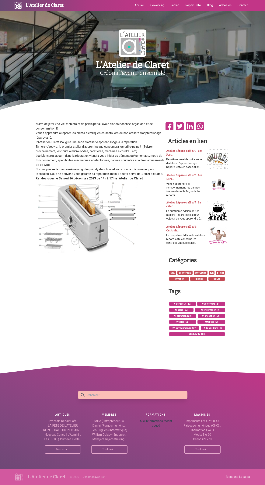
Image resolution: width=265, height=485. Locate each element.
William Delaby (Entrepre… (109, 434)
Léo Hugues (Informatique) (109, 430)
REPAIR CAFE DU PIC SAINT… (62, 430)
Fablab (174, 5)
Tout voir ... (63, 449)
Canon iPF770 (202, 439)
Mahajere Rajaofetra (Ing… (109, 439)
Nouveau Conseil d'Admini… (63, 434)
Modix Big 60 (202, 434)
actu (172, 273)
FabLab (216, 279)
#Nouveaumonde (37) (184, 328)
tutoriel (199, 279)
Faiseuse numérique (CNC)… (202, 425)
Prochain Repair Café (63, 421)
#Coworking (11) (211, 304)
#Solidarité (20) (197, 334)
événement (185, 273)
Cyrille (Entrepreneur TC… (109, 421)
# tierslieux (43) (182, 304)
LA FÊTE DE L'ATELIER (63, 425)
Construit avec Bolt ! (94, 476)
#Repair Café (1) (213, 328)
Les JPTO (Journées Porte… (63, 439)
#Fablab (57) (181, 310)
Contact (243, 5)
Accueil (139, 5)
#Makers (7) (211, 322)
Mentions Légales (238, 477)
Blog (210, 5)
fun (212, 273)
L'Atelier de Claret (44, 5)
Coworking (157, 5)
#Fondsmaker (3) (209, 310)
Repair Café (193, 5)
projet (220, 273)
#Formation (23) (182, 316)
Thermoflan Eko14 (202, 430)
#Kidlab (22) (182, 322)
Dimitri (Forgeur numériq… (109, 425)
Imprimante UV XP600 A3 (202, 421)
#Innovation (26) (211, 316)
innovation (200, 273)
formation (179, 279)
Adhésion (225, 5)
